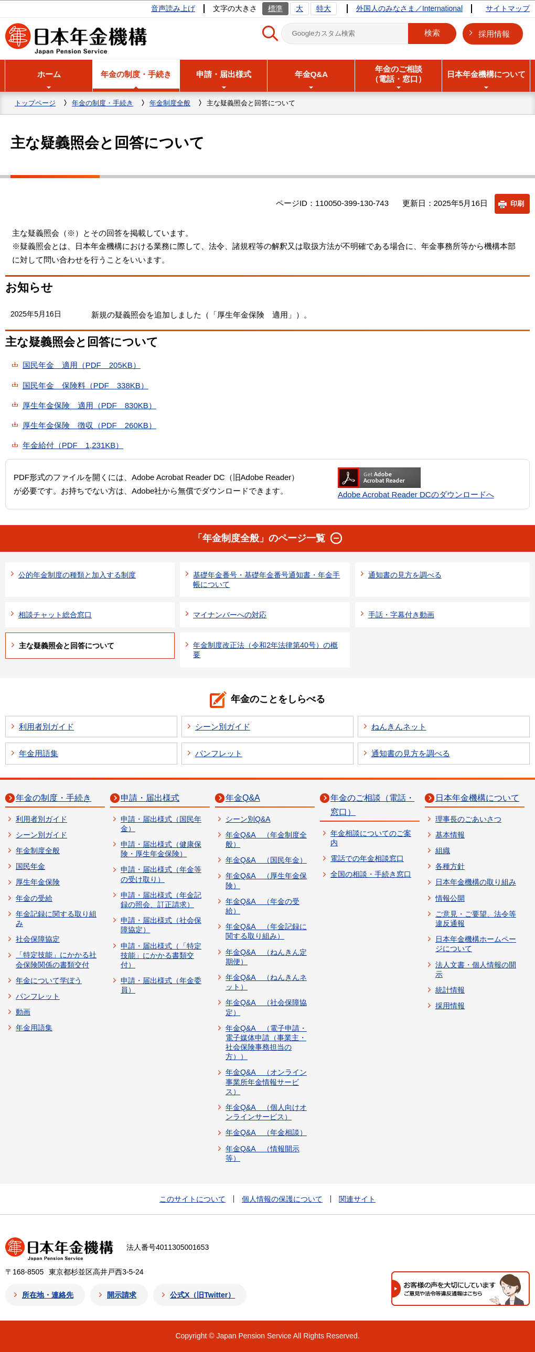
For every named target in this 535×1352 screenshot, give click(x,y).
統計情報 (450, 990)
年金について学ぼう (49, 980)
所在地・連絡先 (47, 1295)
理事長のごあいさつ (468, 819)
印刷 (517, 204)
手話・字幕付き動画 (401, 614)
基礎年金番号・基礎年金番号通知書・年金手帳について (266, 579)
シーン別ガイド (222, 726)
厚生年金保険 (38, 882)
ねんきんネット (398, 726)
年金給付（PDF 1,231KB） (73, 445)
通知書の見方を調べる (405, 575)
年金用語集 (38, 753)
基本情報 (450, 835)
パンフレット (218, 753)
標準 (275, 8)
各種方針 (450, 866)
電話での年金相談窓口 (367, 858)
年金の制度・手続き (102, 103)
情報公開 (450, 898)
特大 (323, 8)
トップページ (35, 103)
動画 (23, 1012)
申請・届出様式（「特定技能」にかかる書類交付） (161, 955)
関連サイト (357, 1199)
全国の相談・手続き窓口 (370, 874)
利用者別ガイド (46, 726)
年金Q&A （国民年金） (266, 860)
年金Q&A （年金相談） (266, 1132)
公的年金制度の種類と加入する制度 (77, 575)
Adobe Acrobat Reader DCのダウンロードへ (416, 483)
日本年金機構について (477, 797)
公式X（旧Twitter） (202, 1295)
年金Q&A (243, 797)
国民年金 (30, 866)
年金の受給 (34, 898)
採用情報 (494, 33)
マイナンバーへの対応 (229, 614)
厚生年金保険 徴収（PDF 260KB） (89, 425)
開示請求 (121, 1295)
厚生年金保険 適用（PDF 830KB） (89, 405)
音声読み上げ (173, 8)
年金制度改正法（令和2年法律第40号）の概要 (265, 650)
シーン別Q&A (248, 819)
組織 (442, 850)
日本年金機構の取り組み (475, 882)
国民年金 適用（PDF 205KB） (82, 365)
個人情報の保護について (282, 1199)
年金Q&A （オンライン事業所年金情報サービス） (266, 1081)
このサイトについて (192, 1199)
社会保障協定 (38, 939)
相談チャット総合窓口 (55, 614)
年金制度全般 (169, 103)
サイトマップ (508, 8)
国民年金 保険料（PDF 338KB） (85, 385)
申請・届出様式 (150, 797)
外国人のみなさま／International (409, 8)
